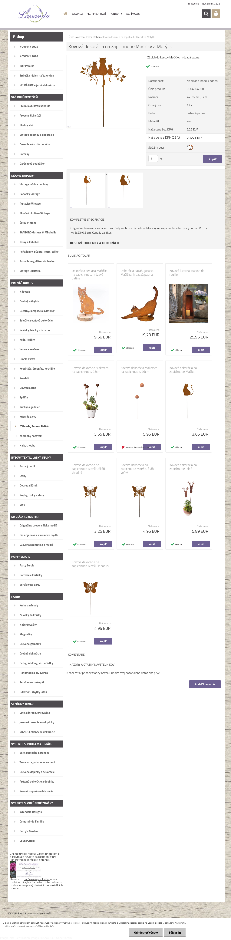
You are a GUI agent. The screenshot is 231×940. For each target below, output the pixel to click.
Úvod (71, 37)
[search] (206, 13)
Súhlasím (175, 932)
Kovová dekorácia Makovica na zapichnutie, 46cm (139, 370)
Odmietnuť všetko (146, 932)
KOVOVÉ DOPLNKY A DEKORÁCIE (95, 243)
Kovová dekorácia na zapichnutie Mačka (183, 370)
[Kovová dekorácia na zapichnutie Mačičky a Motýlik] (103, 56)
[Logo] (34, 14)
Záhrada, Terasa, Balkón (88, 37)
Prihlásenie (193, 3)
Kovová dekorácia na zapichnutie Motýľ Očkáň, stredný (89, 468)
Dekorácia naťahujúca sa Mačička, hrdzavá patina (137, 272)
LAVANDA (77, 14)
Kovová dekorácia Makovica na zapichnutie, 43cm (90, 370)
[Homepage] (65, 13)
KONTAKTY (116, 14)
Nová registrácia (211, 3)
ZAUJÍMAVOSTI (134, 14)
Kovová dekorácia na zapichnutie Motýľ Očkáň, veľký (137, 468)
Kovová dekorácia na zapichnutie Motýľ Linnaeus (90, 564)
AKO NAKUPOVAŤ (96, 14)
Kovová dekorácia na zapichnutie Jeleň (183, 467)
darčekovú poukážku (37, 879)
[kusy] (153, 158)
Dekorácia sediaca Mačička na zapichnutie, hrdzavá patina (90, 274)
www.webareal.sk (43, 913)
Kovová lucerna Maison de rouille (187, 272)
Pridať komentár (205, 684)
